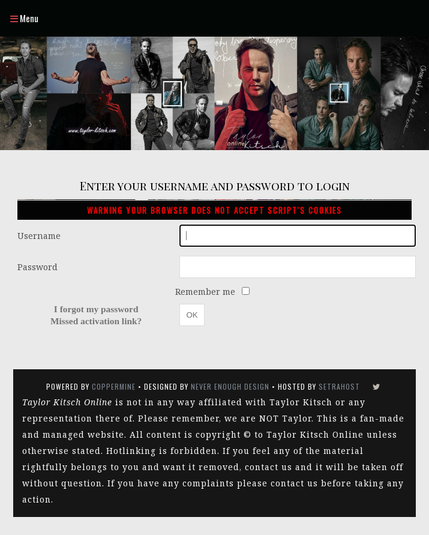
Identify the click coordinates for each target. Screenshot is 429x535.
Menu (24, 18)
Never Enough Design (230, 386)
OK (191, 314)
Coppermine (114, 386)
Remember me (206, 291)
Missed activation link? (96, 321)
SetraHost (339, 386)
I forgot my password (96, 309)
